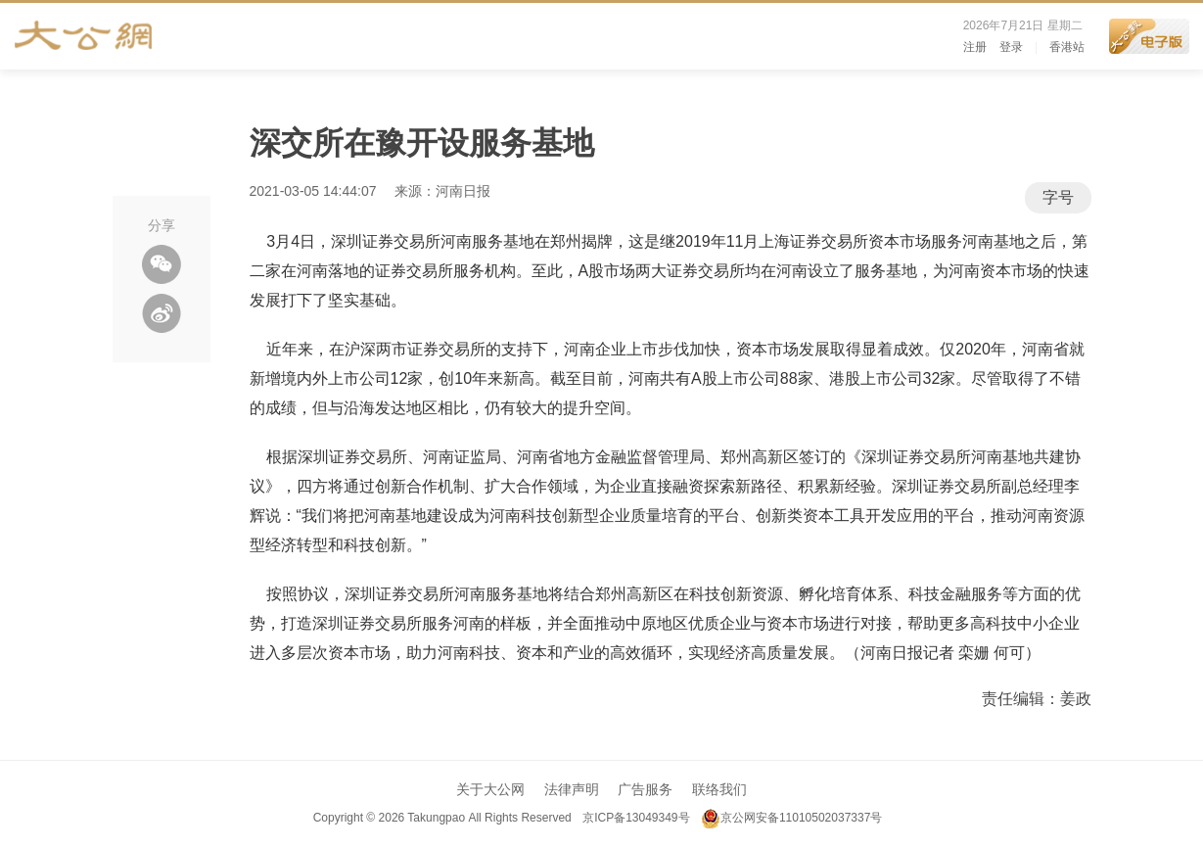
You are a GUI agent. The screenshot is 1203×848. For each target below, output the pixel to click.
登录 (1011, 47)
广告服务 (645, 789)
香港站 (1067, 47)
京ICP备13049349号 (635, 817)
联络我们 (719, 789)
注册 (975, 47)
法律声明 (571, 789)
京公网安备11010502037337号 (791, 817)
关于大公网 (490, 789)
